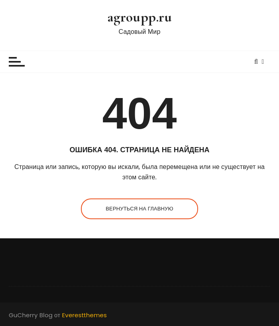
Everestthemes (84, 315)
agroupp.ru (139, 17)
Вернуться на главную (139, 208)
